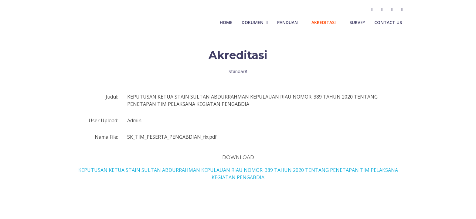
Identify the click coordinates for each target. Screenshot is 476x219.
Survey (357, 22)
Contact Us (388, 22)
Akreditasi (323, 22)
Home (226, 22)
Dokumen (253, 22)
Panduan (287, 22)
